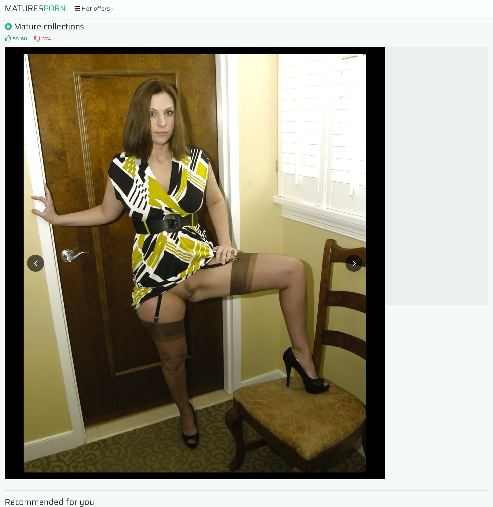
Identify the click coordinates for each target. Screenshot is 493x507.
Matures (35, 8)
